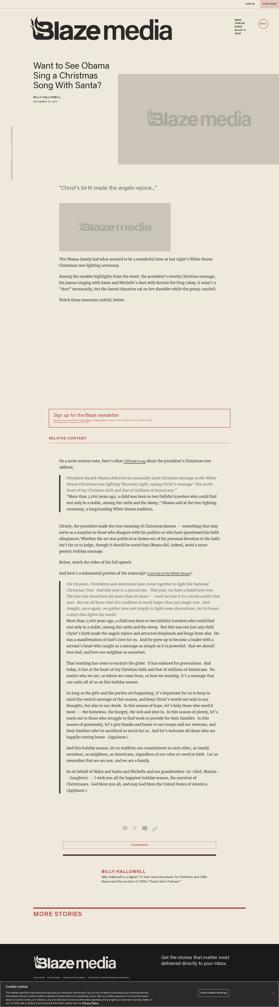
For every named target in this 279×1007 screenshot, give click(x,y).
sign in (250, 4)
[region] (139, 994)
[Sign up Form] (200, 418)
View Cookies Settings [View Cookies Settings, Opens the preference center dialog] (213, 994)
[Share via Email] (145, 829)
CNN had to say (137, 461)
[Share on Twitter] (134, 829)
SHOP (238, 34)
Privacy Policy (85, 420)
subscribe (268, 4)
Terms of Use (100, 420)
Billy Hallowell (51, 98)
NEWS (238, 20)
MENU (263, 24)
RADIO (239, 27)
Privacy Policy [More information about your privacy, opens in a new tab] (90, 1003)
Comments (139, 847)
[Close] (273, 993)
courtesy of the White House (173, 573)
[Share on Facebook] (122, 829)
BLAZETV (240, 30)
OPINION (240, 23)
